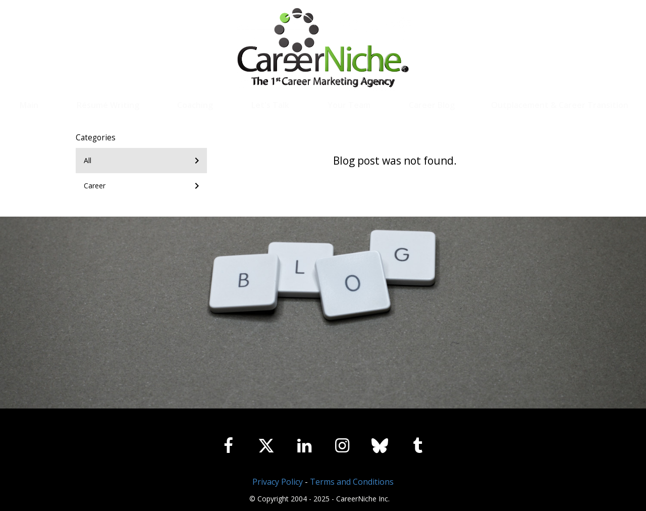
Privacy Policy (277, 481)
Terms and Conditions (352, 481)
